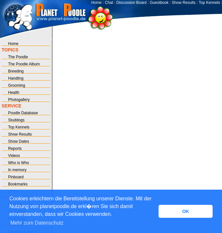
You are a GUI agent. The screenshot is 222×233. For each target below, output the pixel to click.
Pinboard (16, 177)
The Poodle (18, 57)
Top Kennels (209, 2)
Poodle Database (23, 113)
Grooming (16, 85)
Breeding (16, 71)
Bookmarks (18, 184)
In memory (17, 170)
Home (96, 2)
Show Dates (18, 141)
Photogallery (19, 99)
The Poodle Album (24, 64)
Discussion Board (131, 2)
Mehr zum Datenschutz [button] (37, 223)
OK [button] (185, 211)
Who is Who (18, 163)
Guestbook (159, 2)
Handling (15, 78)
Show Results (183, 2)
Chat (109, 2)
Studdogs (16, 120)
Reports (15, 148)
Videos (14, 155)
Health (13, 92)
